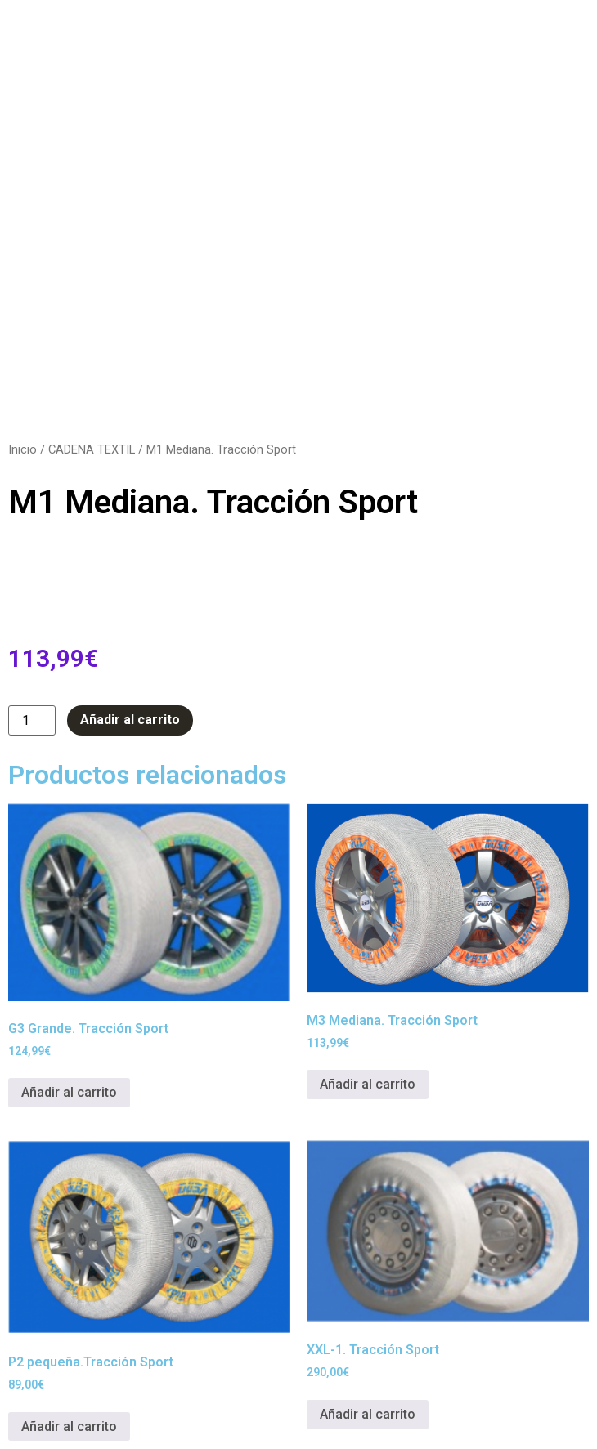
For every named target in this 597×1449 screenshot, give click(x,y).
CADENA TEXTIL (91, 449)
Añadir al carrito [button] (69, 1092)
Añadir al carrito (130, 719)
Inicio (22, 449)
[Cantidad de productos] (32, 720)
